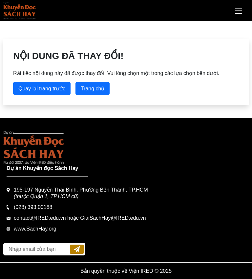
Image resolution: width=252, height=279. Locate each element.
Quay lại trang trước (41, 88)
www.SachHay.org (35, 229)
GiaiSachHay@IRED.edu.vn (113, 218)
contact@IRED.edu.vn (40, 218)
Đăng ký (77, 249)
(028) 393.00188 (33, 207)
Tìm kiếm (221, 11)
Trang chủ (93, 88)
